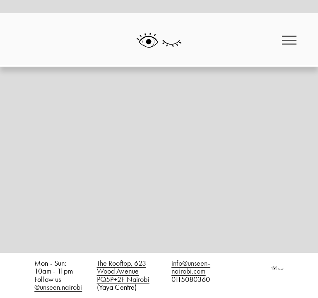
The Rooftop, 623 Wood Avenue (121, 267)
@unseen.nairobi (58, 287)
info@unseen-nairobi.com (190, 267)
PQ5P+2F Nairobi (123, 280)
